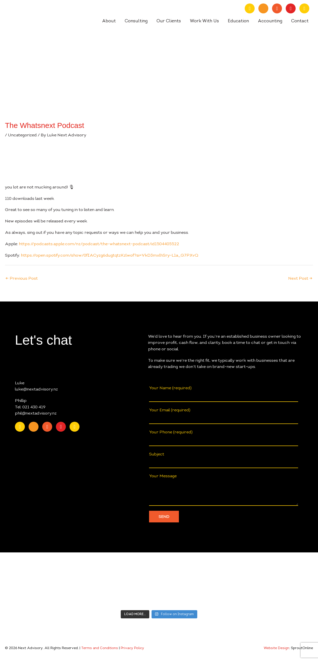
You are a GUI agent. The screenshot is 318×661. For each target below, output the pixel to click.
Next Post (300, 278)
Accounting (270, 21)
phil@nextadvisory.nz (36, 413)
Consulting (136, 21)
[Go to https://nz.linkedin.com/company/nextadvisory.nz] (250, 8)
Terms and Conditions (99, 648)
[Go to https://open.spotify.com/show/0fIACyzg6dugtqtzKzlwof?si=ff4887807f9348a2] (304, 8)
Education (238, 21)
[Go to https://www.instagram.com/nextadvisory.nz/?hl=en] (291, 8)
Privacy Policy (132, 648)
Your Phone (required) (223, 438)
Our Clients (169, 21)
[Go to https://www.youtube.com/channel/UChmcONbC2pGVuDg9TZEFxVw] (263, 8)
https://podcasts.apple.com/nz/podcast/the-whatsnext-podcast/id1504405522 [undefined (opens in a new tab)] (99, 244)
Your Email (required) (223, 416)
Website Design (276, 648)
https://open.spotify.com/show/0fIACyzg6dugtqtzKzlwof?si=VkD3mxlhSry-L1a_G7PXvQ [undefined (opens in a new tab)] (109, 255)
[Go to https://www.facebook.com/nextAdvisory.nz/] (277, 8)
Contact (300, 21)
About (109, 21)
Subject (223, 460)
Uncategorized (22, 135)
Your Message (223, 490)
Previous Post (21, 278)
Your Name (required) (223, 394)
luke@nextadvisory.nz (36, 389)
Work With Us (204, 21)
